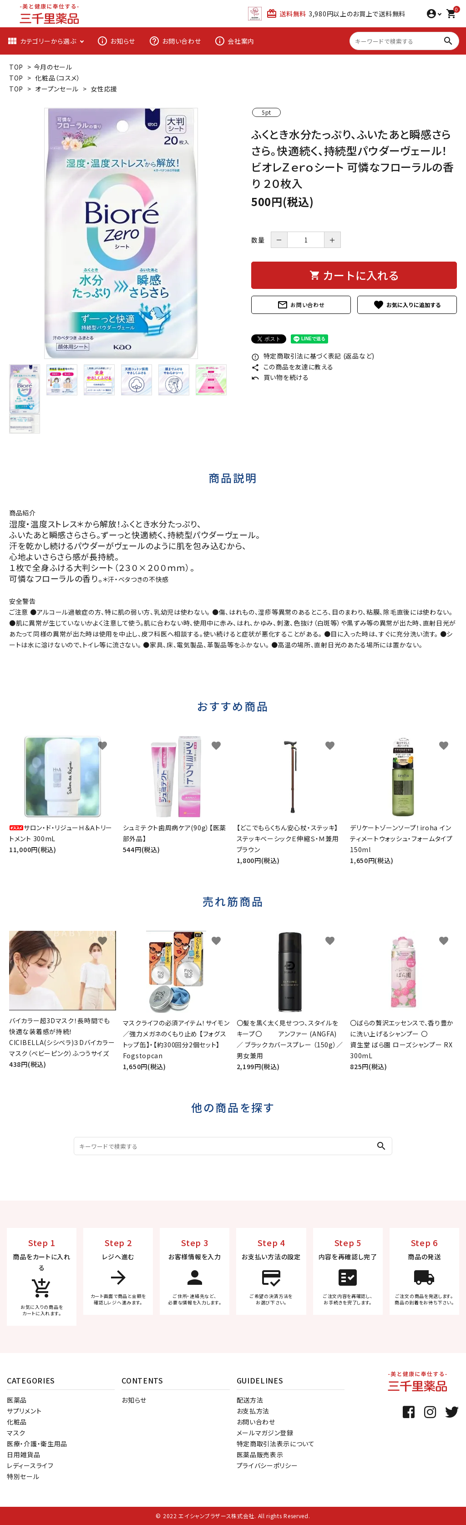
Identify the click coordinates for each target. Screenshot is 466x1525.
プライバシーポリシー (267, 1465)
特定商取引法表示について (276, 1443)
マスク (16, 1432)
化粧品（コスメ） (58, 77)
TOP (16, 66)
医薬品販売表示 (260, 1454)
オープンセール (57, 88)
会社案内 (234, 40)
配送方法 (250, 1399)
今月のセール (53, 66)
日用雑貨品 (24, 1454)
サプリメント (24, 1410)
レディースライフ (30, 1465)
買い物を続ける (280, 377)
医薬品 (17, 1399)
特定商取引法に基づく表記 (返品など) (313, 355)
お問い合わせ (175, 40)
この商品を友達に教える (292, 366)
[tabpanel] (121, 233)
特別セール (23, 1476)
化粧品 (17, 1421)
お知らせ (116, 40)
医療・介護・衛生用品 (37, 1443)
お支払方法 (253, 1410)
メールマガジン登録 (265, 1432)
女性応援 (104, 88)
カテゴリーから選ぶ (41, 40)
